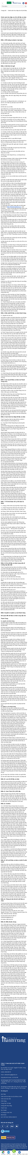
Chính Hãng (3, 1101)
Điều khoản (3, 1114)
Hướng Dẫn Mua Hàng (6, 1105)
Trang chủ (3, 10)
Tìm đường (3, 1153)
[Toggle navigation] (2, 3)
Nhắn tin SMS (25, 1153)
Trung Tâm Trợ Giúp (6, 1103)
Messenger (19, 1153)
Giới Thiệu (3, 1094)
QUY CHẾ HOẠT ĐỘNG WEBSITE (9, 1117)
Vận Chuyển (4, 1110)
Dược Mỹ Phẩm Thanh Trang (8, 1119)
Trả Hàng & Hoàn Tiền (6, 1112)
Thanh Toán (4, 1108)
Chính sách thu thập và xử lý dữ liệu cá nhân (11, 1096)
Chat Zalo (9, 1153)
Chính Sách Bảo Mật (6, 1098)
